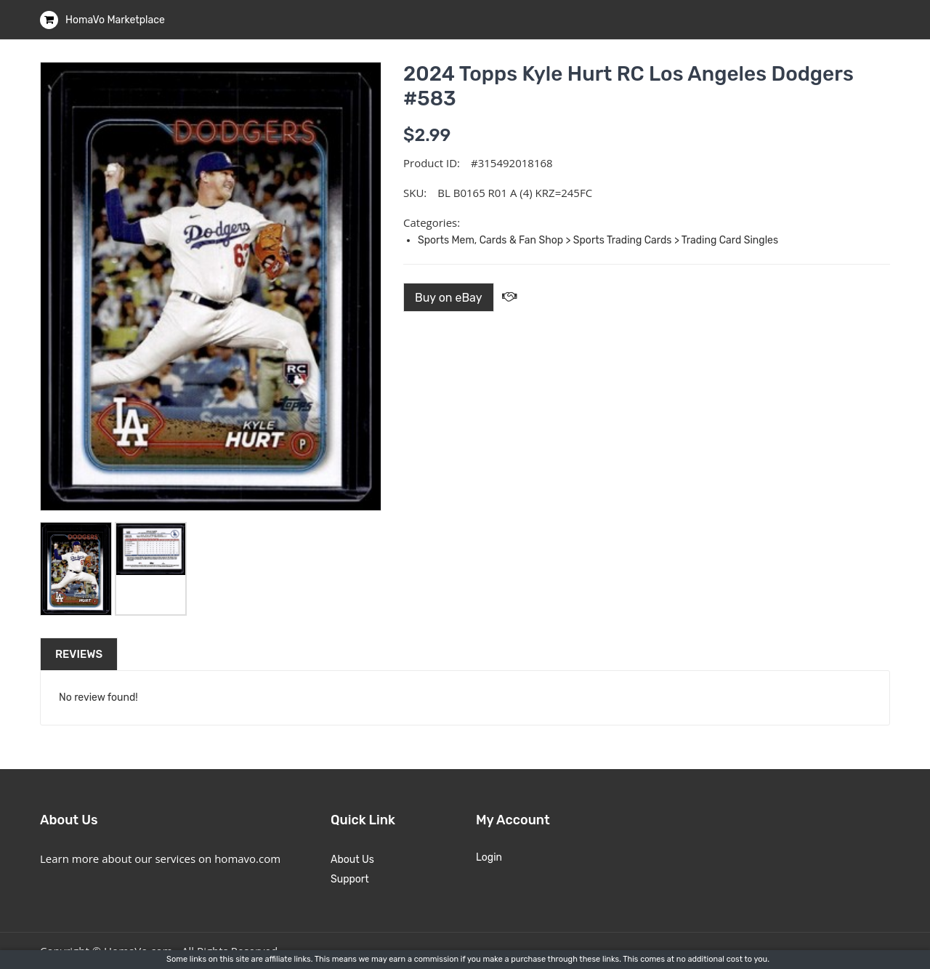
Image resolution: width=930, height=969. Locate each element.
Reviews (78, 654)
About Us (352, 859)
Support (350, 879)
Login (489, 857)
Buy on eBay (448, 298)
